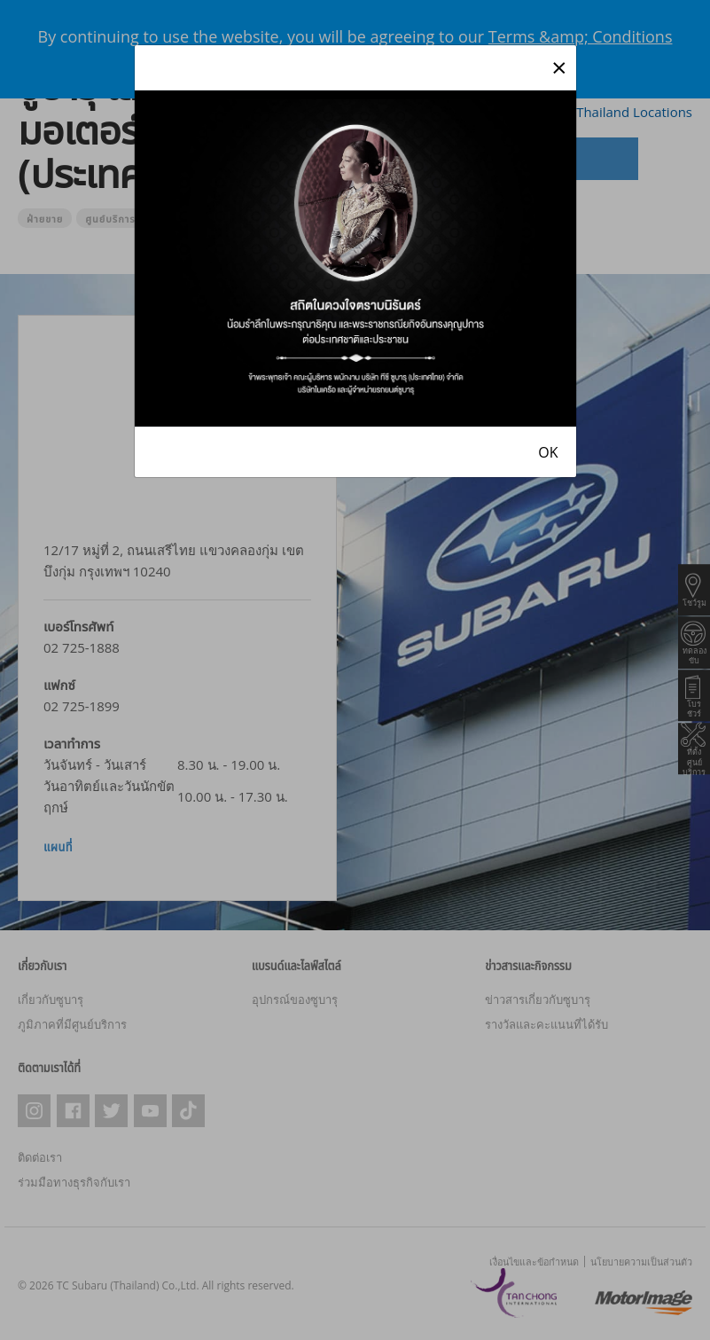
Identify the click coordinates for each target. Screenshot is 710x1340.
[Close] (558, 67)
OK (548, 452)
